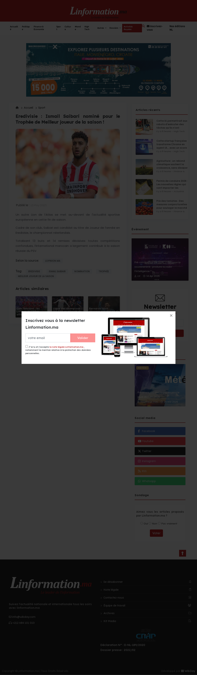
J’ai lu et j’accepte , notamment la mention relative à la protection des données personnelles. (58, 350)
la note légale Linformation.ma (66, 347)
